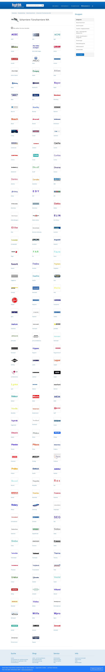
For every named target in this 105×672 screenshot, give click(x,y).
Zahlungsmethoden (37, 659)
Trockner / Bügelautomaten (82, 28)
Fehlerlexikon (57, 658)
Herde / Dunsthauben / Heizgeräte (81, 36)
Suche (12, 658)
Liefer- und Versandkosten (38, 658)
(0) (85, 6)
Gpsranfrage (35, 662)
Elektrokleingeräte (80, 43)
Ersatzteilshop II (15, 662)
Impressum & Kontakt (80, 658)
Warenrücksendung (37, 661)
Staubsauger (79, 40)
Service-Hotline (57, 661)
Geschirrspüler (79, 25)
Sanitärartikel (79, 49)
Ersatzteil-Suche (75, 6)
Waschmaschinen (30, 13)
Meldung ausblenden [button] (97, 668)
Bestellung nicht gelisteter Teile (18, 661)
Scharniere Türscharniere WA (43, 13)
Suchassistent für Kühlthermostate (19, 659)
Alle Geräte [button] (55, 6)
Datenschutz (78, 659)
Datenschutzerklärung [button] (27, 669)
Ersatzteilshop (21, 13)
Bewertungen (78, 662)
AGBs (76, 661)
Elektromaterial (80, 46)
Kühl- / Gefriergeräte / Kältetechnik (81, 32)
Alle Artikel (80, 54)
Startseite (14, 13)
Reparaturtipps (57, 659)
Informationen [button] (65, 6)
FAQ (55, 662)
